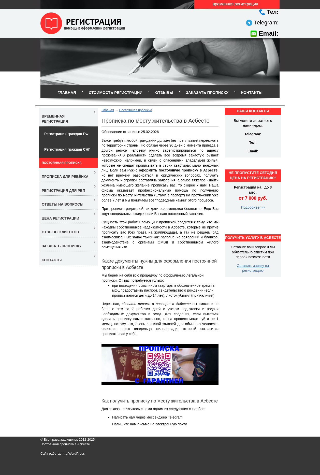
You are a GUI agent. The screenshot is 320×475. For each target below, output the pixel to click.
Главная (66, 92)
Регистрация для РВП (63, 191)
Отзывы (164, 92)
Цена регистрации (60, 218)
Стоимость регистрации (115, 92)
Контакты (252, 92)
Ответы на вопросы (62, 204)
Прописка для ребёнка (65, 177)
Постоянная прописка (135, 110)
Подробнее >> (253, 207)
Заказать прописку (207, 92)
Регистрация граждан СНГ (67, 149)
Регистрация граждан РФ (66, 134)
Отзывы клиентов (60, 232)
